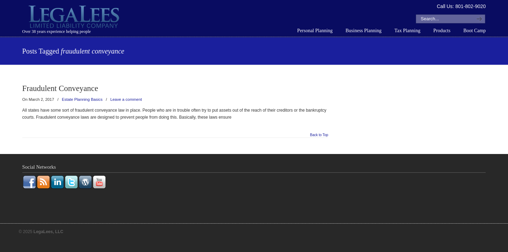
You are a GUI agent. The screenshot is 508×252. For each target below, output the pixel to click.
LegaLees (74, 18)
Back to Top (319, 135)
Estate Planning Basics (82, 99)
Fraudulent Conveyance (60, 88)
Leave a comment (126, 99)
